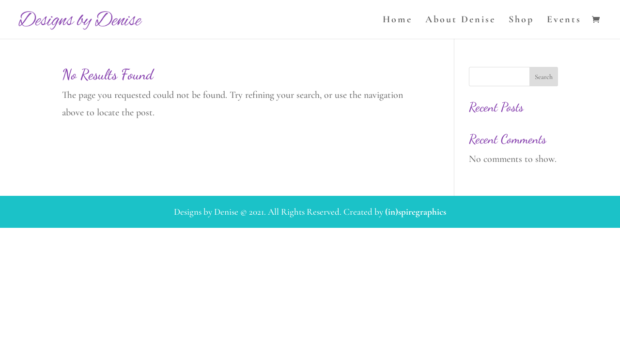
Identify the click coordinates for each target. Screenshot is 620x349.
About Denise (460, 20)
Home (397, 20)
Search (544, 77)
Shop (521, 20)
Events (564, 20)
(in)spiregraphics (415, 211)
